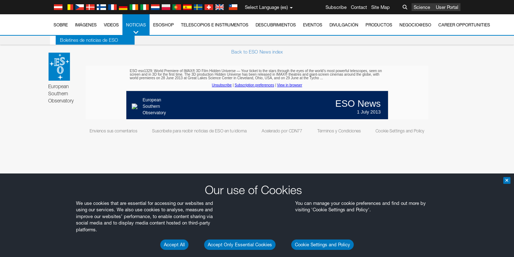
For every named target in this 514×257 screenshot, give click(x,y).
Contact (359, 7)
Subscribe (336, 7)
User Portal (447, 7)
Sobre (61, 24)
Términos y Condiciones (339, 130)
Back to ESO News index (257, 52)
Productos (379, 24)
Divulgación (343, 24)
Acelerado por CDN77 (282, 130)
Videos (111, 24)
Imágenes (86, 24)
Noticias (136, 29)
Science (422, 7)
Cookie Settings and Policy (322, 244)
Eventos (312, 24)
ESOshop (163, 24)
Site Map (380, 7)
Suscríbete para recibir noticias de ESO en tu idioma (199, 130)
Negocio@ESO (415, 24)
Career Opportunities (464, 24)
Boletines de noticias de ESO (83, 40)
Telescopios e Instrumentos (214, 24)
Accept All (174, 244)
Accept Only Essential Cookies (240, 244)
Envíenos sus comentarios (113, 130)
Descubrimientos (276, 24)
